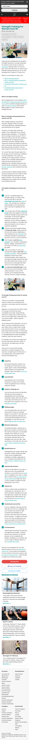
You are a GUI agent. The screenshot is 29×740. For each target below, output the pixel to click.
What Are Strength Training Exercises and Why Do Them (14, 102)
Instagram (17, 677)
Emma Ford (4, 39)
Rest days (21, 234)
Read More (7, 603)
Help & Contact (19, 674)
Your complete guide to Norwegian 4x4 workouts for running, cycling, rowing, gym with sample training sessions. (14, 652)
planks (6, 203)
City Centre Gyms (6, 690)
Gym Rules (17, 711)
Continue (14, 10)
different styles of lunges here (16, 421)
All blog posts (14, 561)
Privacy (17, 712)
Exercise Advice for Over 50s (9, 34)
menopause (5, 66)
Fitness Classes (5, 687)
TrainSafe (4, 679)
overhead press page (13, 541)
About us (4, 709)
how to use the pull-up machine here (15, 523)
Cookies (17, 714)
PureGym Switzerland (7, 700)
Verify (16, 729)
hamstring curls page (11, 403)
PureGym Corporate (7, 712)
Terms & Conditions (20, 709)
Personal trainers (6, 689)
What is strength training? (11, 78)
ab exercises (22, 245)
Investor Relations (6, 714)
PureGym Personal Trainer (10, 555)
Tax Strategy (18, 725)
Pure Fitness (5, 722)
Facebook (17, 676)
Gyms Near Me (5, 674)
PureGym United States (8, 703)
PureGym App (5, 716)
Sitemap (17, 727)
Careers (4, 711)
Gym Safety (18, 716)
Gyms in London (6, 685)
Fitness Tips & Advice (18, 36)
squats (23, 201)
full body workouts (7, 167)
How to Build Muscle (7, 36)
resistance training (11, 105)
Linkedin (17, 679)
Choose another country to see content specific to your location (12, 2)
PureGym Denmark (6, 702)
